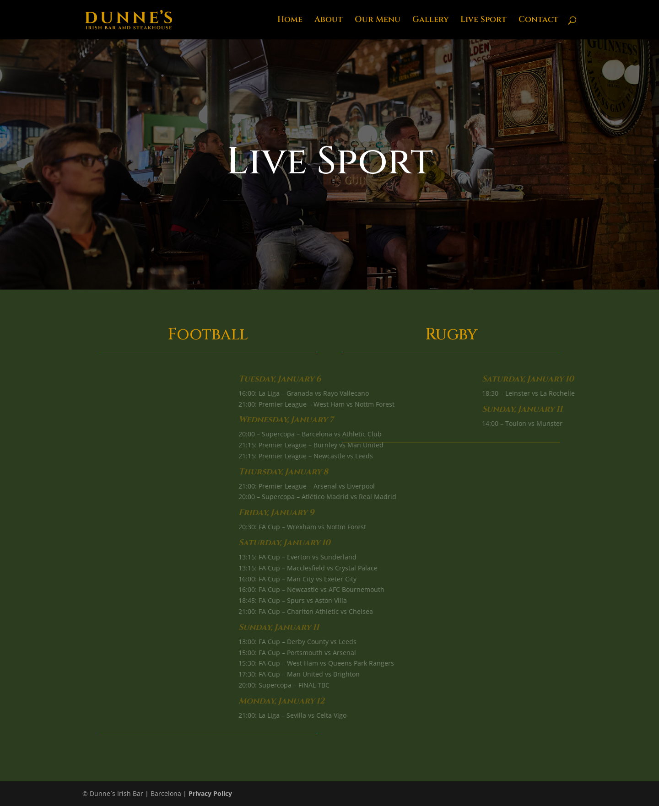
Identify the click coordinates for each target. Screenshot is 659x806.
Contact (538, 20)
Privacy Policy (210, 793)
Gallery (430, 20)
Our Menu (377, 20)
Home (289, 20)
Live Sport (483, 20)
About (328, 20)
